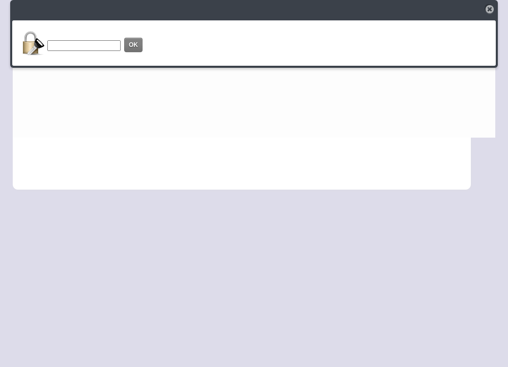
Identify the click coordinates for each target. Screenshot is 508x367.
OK (133, 44)
